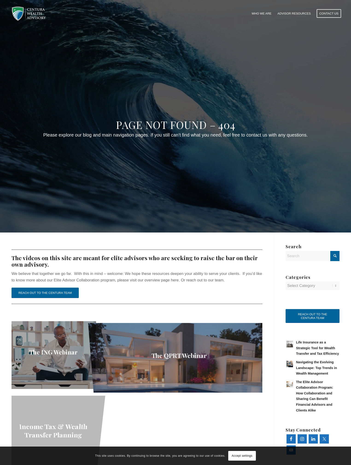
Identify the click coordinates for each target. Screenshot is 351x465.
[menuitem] (262, 13)
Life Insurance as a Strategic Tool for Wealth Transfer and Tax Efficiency (317, 347)
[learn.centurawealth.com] (29, 13)
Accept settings (242, 455)
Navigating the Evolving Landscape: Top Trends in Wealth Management (316, 367)
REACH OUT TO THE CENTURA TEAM (45, 293)
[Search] (312, 256)
